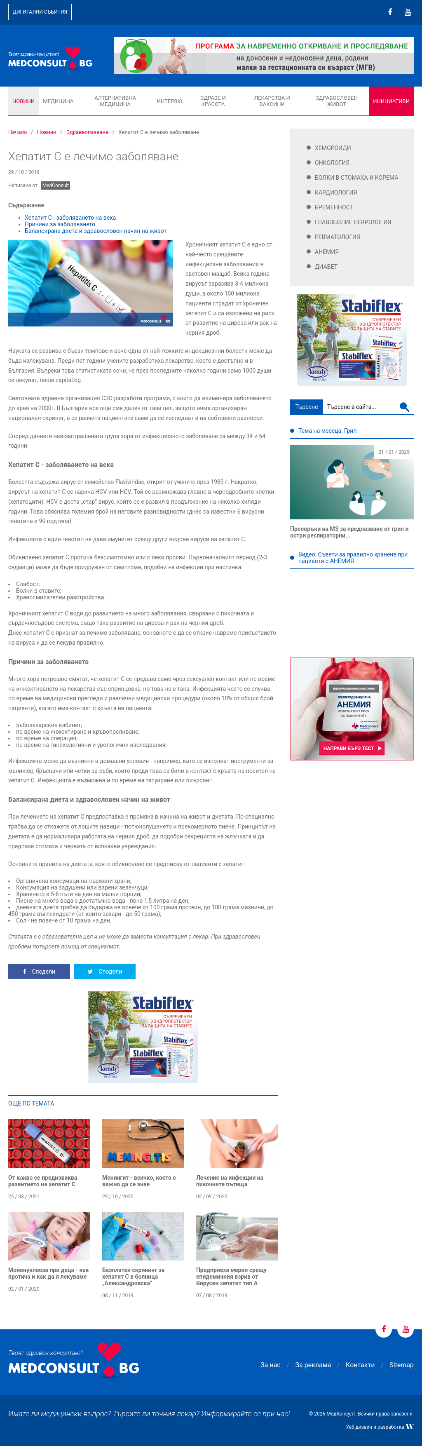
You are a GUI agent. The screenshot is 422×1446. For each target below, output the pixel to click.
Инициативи (391, 101)
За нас (270, 1365)
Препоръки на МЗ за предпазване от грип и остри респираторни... (349, 532)
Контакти (360, 1365)
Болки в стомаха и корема (357, 177)
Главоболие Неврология (353, 222)
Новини (23, 101)
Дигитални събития (40, 12)
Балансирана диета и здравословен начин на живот (95, 231)
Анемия (327, 252)
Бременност (334, 207)
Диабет (326, 266)
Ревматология (337, 237)
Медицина (58, 101)
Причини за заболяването (60, 224)
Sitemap (401, 1365)
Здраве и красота (212, 101)
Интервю (169, 101)
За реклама (313, 1365)
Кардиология (336, 192)
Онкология (332, 163)
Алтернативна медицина (115, 101)
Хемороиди (333, 148)
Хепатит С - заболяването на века (70, 217)
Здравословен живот (337, 101)
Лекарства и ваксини (272, 101)
